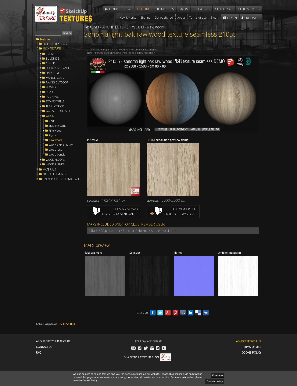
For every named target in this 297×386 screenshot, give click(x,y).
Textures (45, 39)
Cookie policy (215, 381)
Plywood (54, 135)
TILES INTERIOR (55, 106)
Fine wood (55, 130)
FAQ (38, 352)
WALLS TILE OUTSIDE (58, 111)
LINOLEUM (52, 73)
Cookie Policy (251, 352)
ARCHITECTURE (52, 48)
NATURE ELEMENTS (54, 174)
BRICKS (50, 54)
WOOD (50, 116)
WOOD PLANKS (55, 164)
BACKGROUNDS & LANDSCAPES (62, 179)
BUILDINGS (52, 58)
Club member (249, 9)
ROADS (50, 92)
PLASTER (51, 87)
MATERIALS (49, 169)
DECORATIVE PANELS (58, 68)
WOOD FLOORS (55, 159)
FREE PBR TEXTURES (55, 44)
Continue (217, 375)
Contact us (44, 347)
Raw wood (55, 140)
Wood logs (55, 149)
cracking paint (57, 125)
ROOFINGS (52, 96)
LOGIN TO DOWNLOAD (113, 213)
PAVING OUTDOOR (57, 82)
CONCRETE (52, 63)
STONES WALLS (55, 101)
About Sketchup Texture (53, 341)
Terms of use (251, 347)
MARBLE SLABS (55, 77)
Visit (147, 357)
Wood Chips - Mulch (61, 145)
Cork (52, 121)
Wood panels (57, 154)
